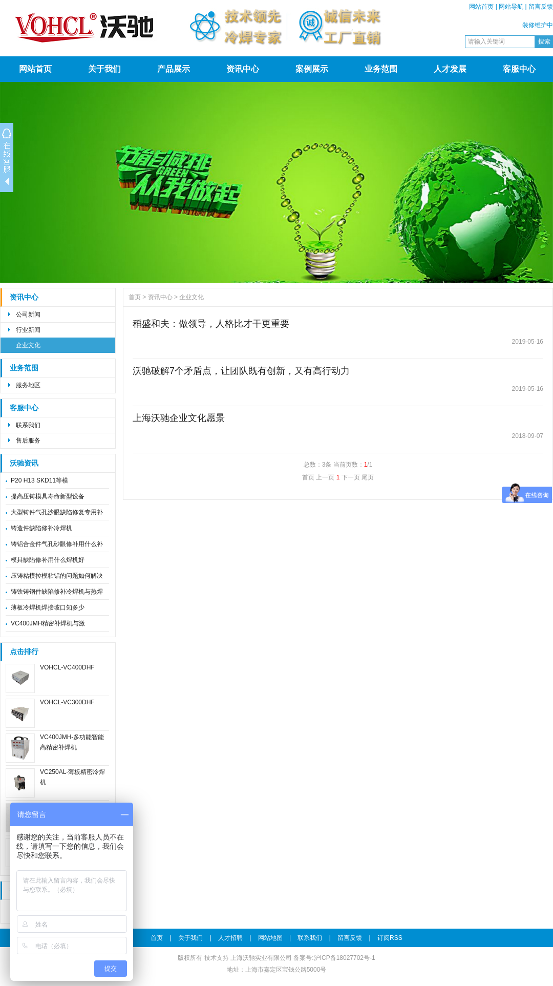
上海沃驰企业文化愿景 (179, 418)
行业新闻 (28, 329)
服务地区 (28, 385)
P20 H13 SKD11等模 (39, 480)
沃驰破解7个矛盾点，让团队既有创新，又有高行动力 (241, 371)
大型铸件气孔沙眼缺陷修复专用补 (57, 512)
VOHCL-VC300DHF (67, 702)
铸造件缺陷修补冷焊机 (41, 528)
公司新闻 (28, 314)
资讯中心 (242, 69)
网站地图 (270, 937)
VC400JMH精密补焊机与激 (48, 623)
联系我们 (28, 425)
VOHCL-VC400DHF (67, 667)
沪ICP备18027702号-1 (344, 957)
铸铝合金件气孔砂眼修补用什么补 (57, 544)
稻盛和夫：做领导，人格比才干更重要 (211, 324)
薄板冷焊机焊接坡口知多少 (47, 607)
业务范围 (381, 69)
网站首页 (481, 6)
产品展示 (173, 69)
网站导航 (511, 6)
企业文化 (28, 345)
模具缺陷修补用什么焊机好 (47, 559)
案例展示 (311, 69)
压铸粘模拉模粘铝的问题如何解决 (57, 575)
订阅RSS (389, 937)
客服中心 (519, 69)
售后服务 (28, 440)
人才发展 (450, 69)
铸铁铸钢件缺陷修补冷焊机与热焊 (57, 591)
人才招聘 (230, 937)
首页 (135, 297)
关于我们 (104, 69)
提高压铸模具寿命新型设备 (47, 496)
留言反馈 (540, 6)
